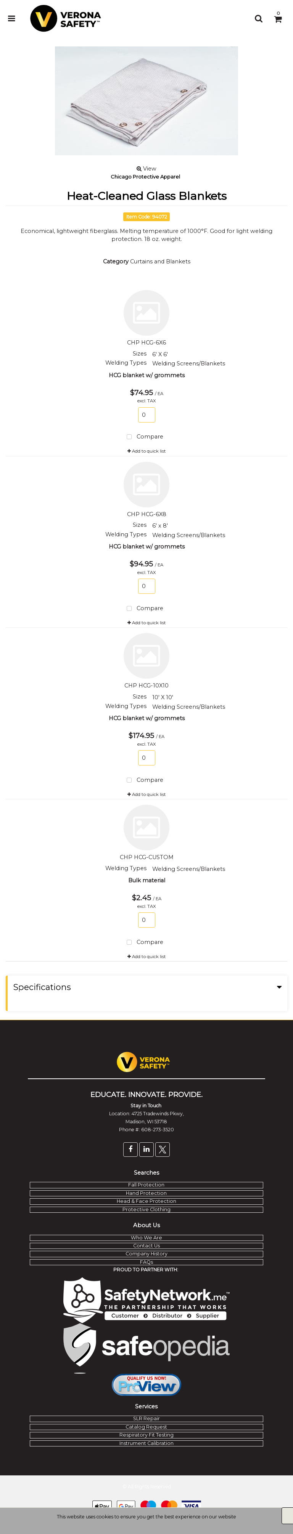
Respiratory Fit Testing (146, 1435)
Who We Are (146, 1238)
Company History (146, 1254)
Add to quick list (146, 451)
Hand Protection (146, 1193)
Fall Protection (146, 1185)
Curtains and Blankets (160, 261)
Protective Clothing (146, 1209)
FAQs (146, 1262)
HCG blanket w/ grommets (147, 375)
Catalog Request (146, 1427)
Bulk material (146, 880)
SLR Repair (146, 1418)
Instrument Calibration (146, 1443)
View (146, 168)
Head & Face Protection (146, 1201)
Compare (143, 437)
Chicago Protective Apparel (145, 177)
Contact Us (146, 1246)
